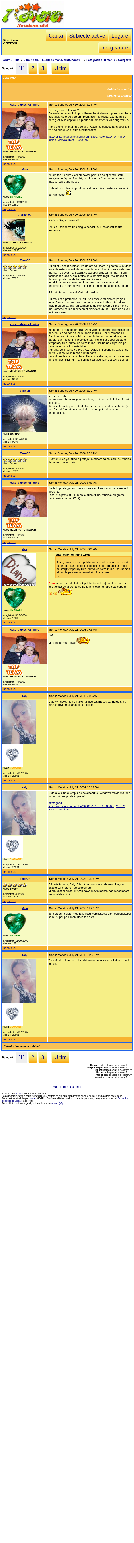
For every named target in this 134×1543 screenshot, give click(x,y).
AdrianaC (24, 214)
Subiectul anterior (119, 89)
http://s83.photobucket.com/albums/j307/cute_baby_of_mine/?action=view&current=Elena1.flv (87, 138)
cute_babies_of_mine (24, 104)
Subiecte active (87, 36)
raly (24, 696)
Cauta (56, 36)
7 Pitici (19, 1093)
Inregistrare (114, 48)
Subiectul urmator (119, 95)
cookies (33, 1098)
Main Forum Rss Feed (67, 1086)
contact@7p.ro (58, 1103)
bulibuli (25, 390)
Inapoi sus (8, 164)
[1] (21, 68)
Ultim (60, 68)
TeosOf (25, 260)
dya (24, 549)
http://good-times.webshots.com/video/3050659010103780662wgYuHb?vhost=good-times (86, 806)
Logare (120, 36)
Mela (25, 169)
